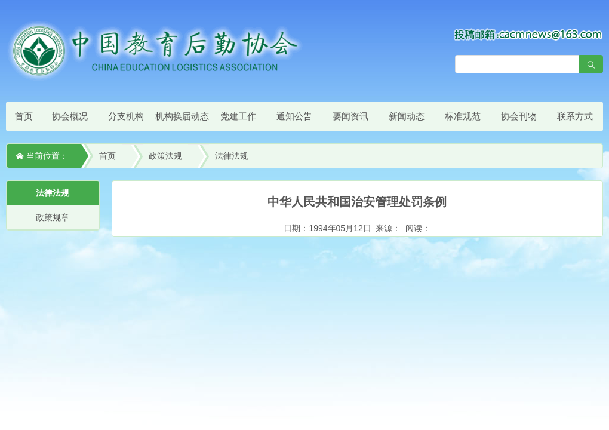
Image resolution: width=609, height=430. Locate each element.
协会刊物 (519, 116)
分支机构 (126, 116)
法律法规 (231, 156)
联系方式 (575, 116)
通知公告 (294, 116)
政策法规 (165, 156)
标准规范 (463, 116)
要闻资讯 (350, 116)
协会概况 (70, 116)
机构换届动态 (182, 116)
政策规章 (52, 217)
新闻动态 (407, 116)
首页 (24, 116)
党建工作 (238, 116)
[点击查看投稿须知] (528, 34)
